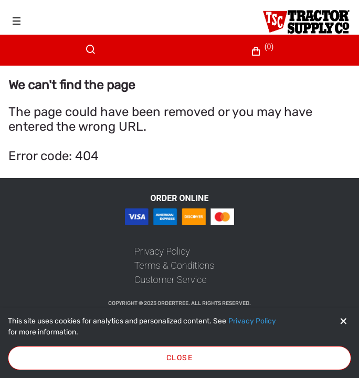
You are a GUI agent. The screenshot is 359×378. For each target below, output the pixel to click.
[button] (264, 51)
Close (179, 357)
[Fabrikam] (306, 21)
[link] (162, 251)
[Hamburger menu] (16, 21)
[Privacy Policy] (252, 321)
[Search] (92, 55)
